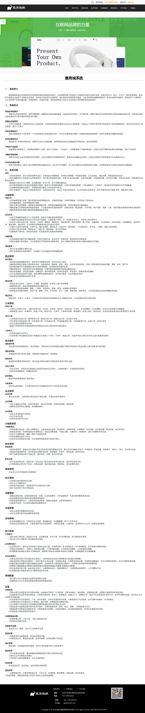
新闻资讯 (114, 8)
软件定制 (94, 8)
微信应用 (85, 8)
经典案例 (104, 8)
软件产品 (75, 8)
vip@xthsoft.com (69, 703)
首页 (66, 8)
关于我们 (124, 8)
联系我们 (69, 689)
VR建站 (132, 8)
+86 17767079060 (70, 700)
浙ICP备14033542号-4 (99, 709)
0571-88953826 (68, 696)
